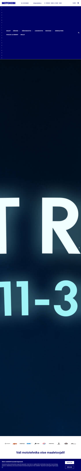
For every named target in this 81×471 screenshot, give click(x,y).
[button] (24, 3)
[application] (19, 22)
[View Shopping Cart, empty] (76, 3)
